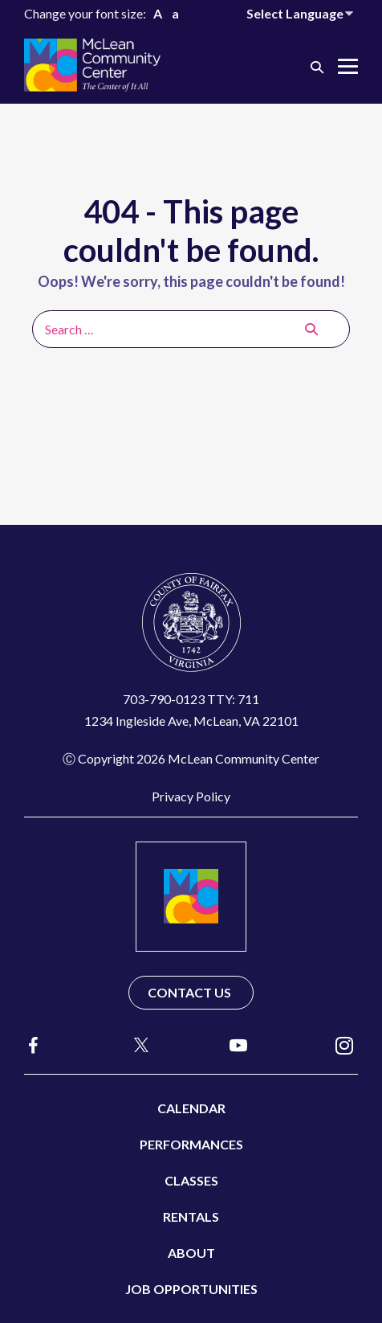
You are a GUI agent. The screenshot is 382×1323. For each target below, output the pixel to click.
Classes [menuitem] (191, 1180)
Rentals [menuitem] (191, 1216)
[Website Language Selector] (302, 13)
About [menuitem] (191, 1252)
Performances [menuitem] (191, 1144)
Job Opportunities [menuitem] (191, 1288)
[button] (317, 66)
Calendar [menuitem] (191, 1108)
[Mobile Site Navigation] (348, 66)
